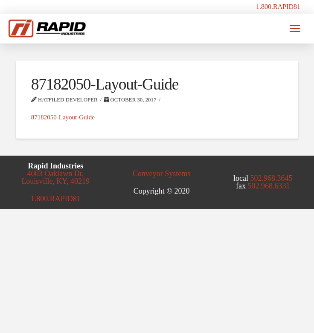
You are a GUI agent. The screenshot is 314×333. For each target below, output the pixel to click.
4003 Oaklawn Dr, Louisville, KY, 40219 (55, 177)
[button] (295, 28)
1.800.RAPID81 (278, 6)
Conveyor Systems (162, 173)
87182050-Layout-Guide (63, 117)
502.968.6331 (269, 186)
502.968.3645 (271, 178)
